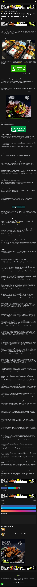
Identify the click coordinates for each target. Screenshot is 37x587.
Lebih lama (34, 500)
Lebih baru (2, 500)
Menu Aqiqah (18, 485)
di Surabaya (19, 222)
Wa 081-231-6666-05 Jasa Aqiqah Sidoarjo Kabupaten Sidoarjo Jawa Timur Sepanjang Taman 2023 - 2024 (19, 529)
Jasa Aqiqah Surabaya (22, 62)
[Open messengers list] (2, 584)
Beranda (2, 11)
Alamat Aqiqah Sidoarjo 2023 (7, 526)
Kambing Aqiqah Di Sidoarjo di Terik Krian (10, 11)
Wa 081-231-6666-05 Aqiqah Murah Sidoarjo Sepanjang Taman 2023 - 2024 (19, 533)
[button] (1, 1)
